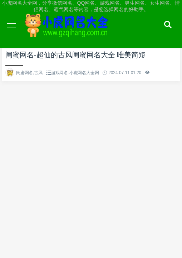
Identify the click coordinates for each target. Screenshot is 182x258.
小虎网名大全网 (68, 32)
